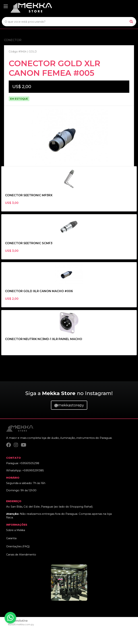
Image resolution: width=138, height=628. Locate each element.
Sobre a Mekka (15, 530)
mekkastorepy (69, 405)
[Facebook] (8, 444)
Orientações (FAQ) (18, 546)
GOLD (33, 51)
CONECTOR (12, 40)
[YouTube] (23, 444)
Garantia (11, 538)
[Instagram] (16, 444)
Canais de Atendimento (21, 554)
